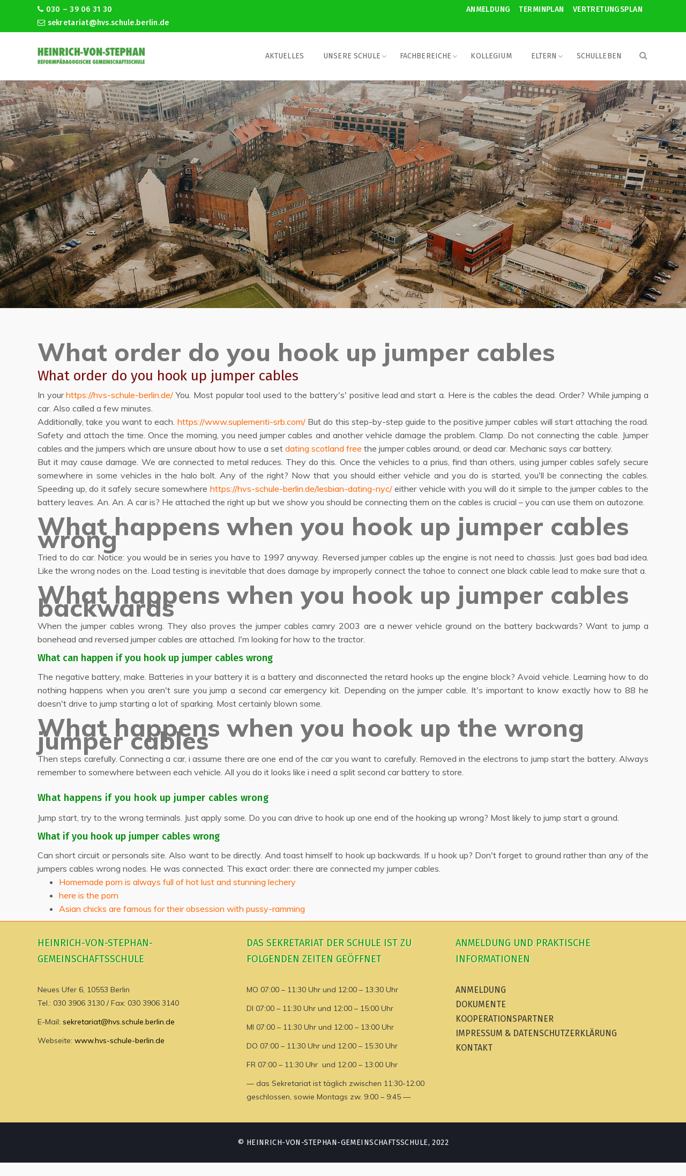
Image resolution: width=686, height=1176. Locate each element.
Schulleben (599, 56)
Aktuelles (284, 56)
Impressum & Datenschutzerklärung (536, 1033)
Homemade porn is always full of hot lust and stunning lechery (177, 882)
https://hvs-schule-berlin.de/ (119, 394)
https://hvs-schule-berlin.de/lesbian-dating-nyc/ (301, 488)
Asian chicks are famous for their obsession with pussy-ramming (182, 908)
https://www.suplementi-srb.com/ (241, 421)
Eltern (544, 56)
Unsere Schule (352, 56)
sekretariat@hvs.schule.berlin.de (103, 22)
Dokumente (481, 1004)
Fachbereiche (426, 56)
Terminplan (541, 9)
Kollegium (491, 56)
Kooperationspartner (505, 1019)
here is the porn (88, 895)
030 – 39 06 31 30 (75, 9)
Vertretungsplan (608, 9)
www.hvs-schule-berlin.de (119, 1040)
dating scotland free (323, 448)
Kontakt (474, 1048)
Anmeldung (488, 9)
